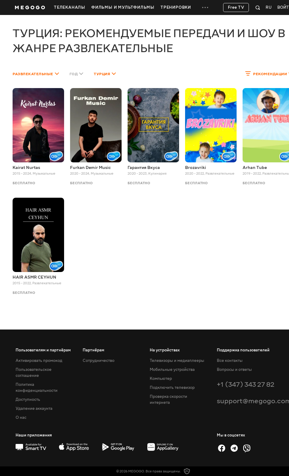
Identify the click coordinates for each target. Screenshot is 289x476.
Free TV (236, 7)
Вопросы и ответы (234, 369)
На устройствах (165, 350)
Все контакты (230, 360)
